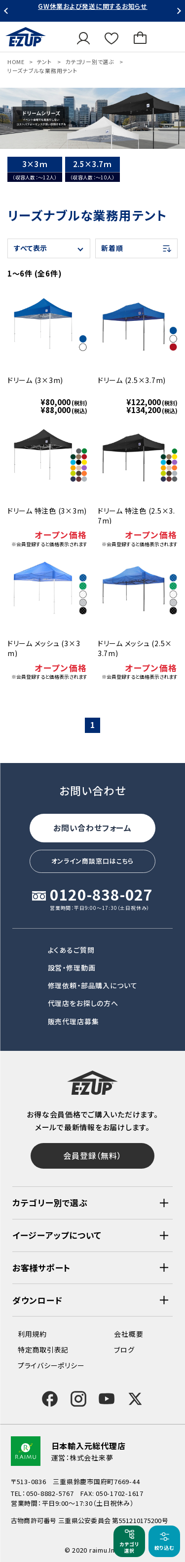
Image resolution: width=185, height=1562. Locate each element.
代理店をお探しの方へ (83, 1003)
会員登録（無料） (92, 1155)
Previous (7, 11)
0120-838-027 (101, 895)
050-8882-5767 (50, 1493)
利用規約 (32, 1334)
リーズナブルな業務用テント (42, 70)
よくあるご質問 (71, 950)
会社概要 (128, 1334)
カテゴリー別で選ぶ (89, 62)
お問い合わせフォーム (92, 827)
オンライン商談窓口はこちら (92, 861)
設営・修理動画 (72, 967)
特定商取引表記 (43, 1349)
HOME (16, 62)
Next (178, 11)
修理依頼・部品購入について (93, 985)
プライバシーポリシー (51, 1365)
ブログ (124, 1349)
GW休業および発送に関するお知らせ (93, 6)
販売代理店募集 (73, 1021)
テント (44, 62)
